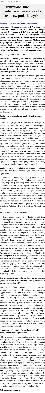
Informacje (4, 23)
